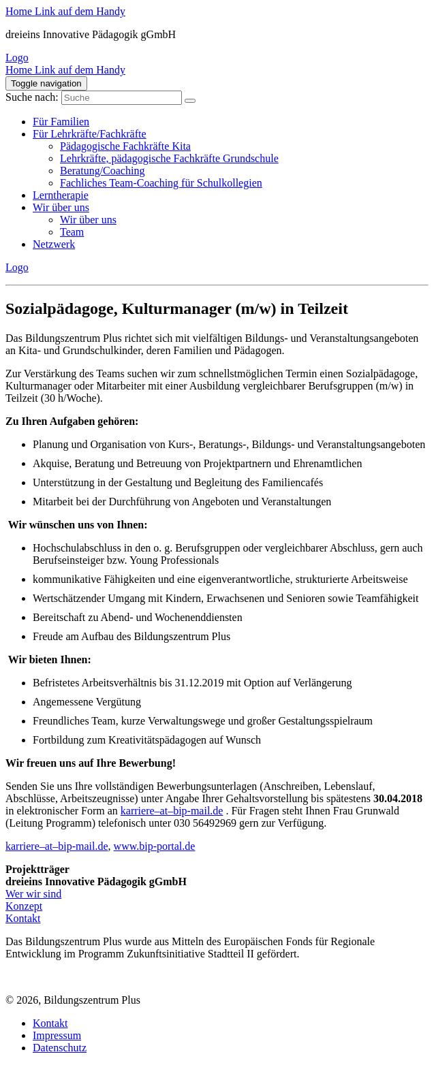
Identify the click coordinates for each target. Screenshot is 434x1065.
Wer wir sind (33, 894)
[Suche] (190, 101)
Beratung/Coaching (102, 170)
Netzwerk (54, 244)
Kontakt (23, 918)
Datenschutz (60, 1047)
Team (72, 232)
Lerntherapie (61, 195)
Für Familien (61, 121)
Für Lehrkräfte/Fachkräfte (89, 134)
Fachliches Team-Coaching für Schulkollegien (161, 183)
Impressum (57, 1035)
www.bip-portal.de (155, 846)
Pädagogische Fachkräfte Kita (125, 146)
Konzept (23, 906)
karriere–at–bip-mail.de (172, 810)
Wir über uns (61, 207)
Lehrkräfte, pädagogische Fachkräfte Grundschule (169, 158)
